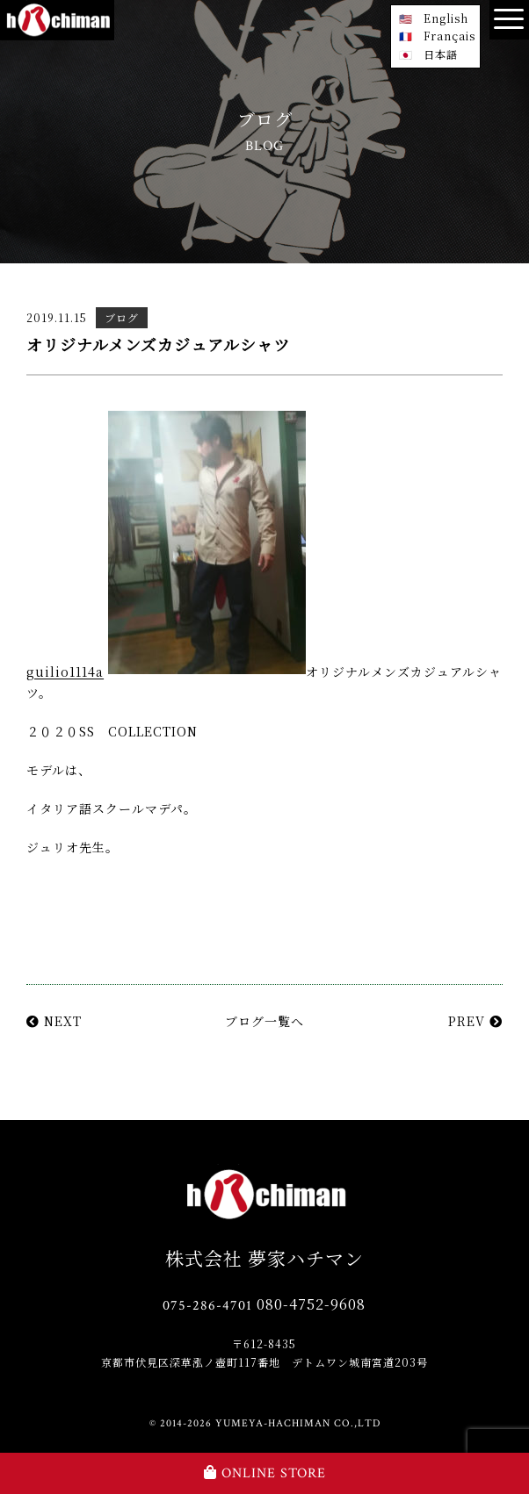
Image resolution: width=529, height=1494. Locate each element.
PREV (475, 1021)
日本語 (441, 54)
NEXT (54, 1021)
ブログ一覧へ (264, 1021)
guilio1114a (65, 672)
